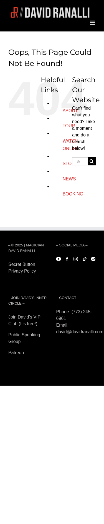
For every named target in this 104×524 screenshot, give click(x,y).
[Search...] (80, 161)
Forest (14, 277)
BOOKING (73, 194)
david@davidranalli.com (79, 331)
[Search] (92, 161)
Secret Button (21, 264)
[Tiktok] (84, 259)
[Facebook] (67, 259)
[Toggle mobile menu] (93, 23)
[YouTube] (58, 259)
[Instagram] (75, 259)
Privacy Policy (22, 271)
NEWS (69, 179)
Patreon (16, 352)
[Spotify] (93, 259)
